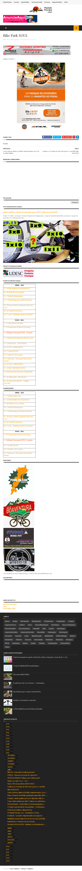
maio (10, 831)
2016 (8, 750)
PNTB (7, 643)
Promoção (15, 643)
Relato (25, 643)
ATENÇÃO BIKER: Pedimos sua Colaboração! (23, 778)
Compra (71, 621)
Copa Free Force (10, 625)
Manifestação (36, 636)
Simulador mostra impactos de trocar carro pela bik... (26, 818)
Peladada (59, 639)
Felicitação (61, 628)
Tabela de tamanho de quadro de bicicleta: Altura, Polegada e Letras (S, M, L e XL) (40, 657)
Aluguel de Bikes (58, 2)
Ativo (5, 606)
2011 (7, 855)
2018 (8, 744)
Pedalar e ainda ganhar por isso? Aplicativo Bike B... (26, 798)
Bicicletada (25, 621)
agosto (10, 767)
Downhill (36, 628)
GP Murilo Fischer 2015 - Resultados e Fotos (23, 813)
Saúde (33, 643)
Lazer (26, 636)
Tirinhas (42, 643)
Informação (63, 632)
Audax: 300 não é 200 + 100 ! (17, 781)
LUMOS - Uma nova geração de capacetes (22, 775)
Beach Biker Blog (10, 608)
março (10, 837)
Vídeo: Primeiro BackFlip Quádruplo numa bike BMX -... (27, 795)
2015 (8, 752)
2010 (8, 858)
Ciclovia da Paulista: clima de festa (19, 810)
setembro (11, 764)
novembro (11, 758)
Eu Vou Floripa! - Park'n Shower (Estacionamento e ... (26, 804)
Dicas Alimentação (41, 625)
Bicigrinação (36, 621)
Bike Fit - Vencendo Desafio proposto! (21, 772)
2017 (8, 747)
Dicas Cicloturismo (68, 625)
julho (10, 770)
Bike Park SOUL (13, 789)
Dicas (30, 625)
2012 (8, 852)
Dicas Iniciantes (24, 628)
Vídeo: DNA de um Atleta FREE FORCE (20, 784)
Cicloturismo (48, 621)
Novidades (9, 639)
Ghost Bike (41, 632)
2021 (8, 735)
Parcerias (48, 2)
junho (10, 828)
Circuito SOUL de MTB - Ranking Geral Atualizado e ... (26, 824)
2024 (8, 726)
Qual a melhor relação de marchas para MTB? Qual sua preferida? (31, 212)
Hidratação (52, 632)
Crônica (22, 625)
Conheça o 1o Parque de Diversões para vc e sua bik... (26, 787)
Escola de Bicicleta (10, 604)
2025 (8, 723)
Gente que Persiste (27, 632)
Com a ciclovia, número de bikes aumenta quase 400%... (27, 792)
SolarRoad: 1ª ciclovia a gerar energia (21, 821)
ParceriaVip (38, 639)
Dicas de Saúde (10, 628)
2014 (8, 846)
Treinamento (52, 643)
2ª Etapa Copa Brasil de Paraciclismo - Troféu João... (26, 807)
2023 (8, 729)
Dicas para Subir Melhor (21, 674)
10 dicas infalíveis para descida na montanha (27, 709)
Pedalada (49, 639)
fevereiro (11, 839)
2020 (8, 738)
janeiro (10, 842)
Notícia (72, 636)
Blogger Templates (28, 868)
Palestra (19, 639)
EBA (44, 628)
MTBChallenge (61, 636)
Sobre (66, 2)
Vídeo (7, 647)
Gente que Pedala (37, 2)
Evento (34, 40)
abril (9, 834)
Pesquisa (69, 639)
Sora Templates (15, 868)
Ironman (18, 636)
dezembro (11, 755)
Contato (17, 2)
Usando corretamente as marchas (24, 700)
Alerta (7, 621)
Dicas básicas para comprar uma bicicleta (27, 692)
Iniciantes (8, 636)
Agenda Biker (26, 2)
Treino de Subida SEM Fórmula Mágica (26, 666)
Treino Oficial (65, 643)
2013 (8, 849)
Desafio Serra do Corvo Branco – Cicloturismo (28, 683)
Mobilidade (49, 636)
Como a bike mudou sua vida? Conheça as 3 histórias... (26, 801)
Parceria (28, 639)
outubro (11, 761)
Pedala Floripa (8, 2)
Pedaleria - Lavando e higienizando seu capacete (24, 816)
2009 (8, 861)
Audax (15, 621)
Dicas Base (55, 625)
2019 (8, 741)
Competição (60, 621)
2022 (8, 732)
